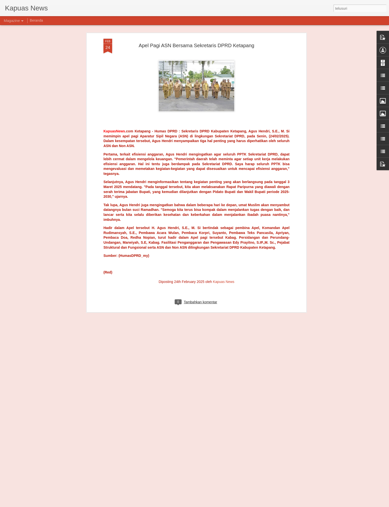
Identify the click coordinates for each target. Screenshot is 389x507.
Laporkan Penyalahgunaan (229, 504)
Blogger (207, 504)
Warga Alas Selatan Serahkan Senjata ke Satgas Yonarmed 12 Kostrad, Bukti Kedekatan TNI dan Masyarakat (188, 449)
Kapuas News (223, 153)
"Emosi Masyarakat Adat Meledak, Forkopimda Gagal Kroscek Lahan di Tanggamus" (192, 391)
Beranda (36, 20)
